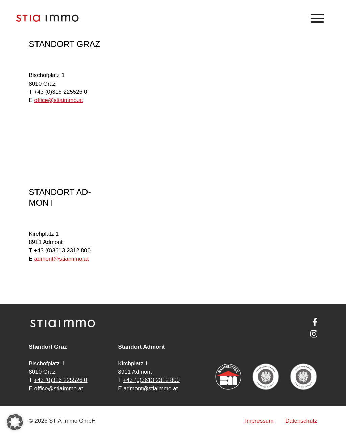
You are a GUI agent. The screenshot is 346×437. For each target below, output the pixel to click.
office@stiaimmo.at (58, 388)
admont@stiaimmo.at (150, 388)
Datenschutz (301, 421)
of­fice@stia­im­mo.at (58, 100)
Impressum (259, 421)
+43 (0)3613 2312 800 (151, 380)
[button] (15, 422)
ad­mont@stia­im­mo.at (61, 259)
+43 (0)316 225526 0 (60, 380)
